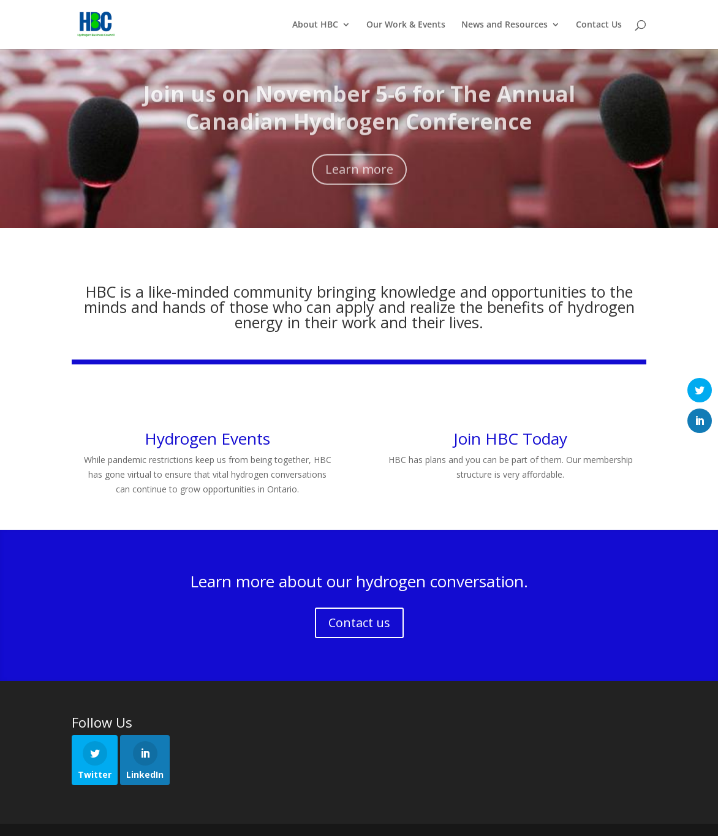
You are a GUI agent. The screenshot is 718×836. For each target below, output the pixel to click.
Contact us (359, 622)
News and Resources (504, 25)
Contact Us (599, 25)
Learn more (359, 177)
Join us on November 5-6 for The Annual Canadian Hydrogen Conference (359, 116)
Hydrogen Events (207, 438)
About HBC (315, 25)
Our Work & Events (405, 25)
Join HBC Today (510, 438)
